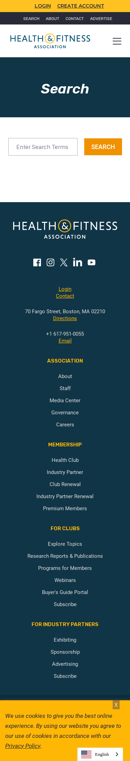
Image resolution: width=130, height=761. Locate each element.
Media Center (65, 400)
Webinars (65, 579)
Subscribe (65, 604)
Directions (65, 318)
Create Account (80, 6)
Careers (65, 424)
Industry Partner (65, 471)
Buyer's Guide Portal (65, 592)
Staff (65, 388)
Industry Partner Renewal (65, 496)
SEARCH (103, 146)
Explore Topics (65, 543)
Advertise (101, 18)
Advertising (65, 663)
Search (31, 18)
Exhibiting (65, 639)
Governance (65, 412)
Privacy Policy (23, 746)
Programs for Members (65, 567)
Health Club (65, 459)
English (95, 754)
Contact (75, 18)
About (52, 18)
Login (65, 288)
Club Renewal (65, 484)
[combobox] (100, 754)
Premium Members (65, 508)
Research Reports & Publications (65, 555)
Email (65, 340)
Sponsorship (65, 651)
